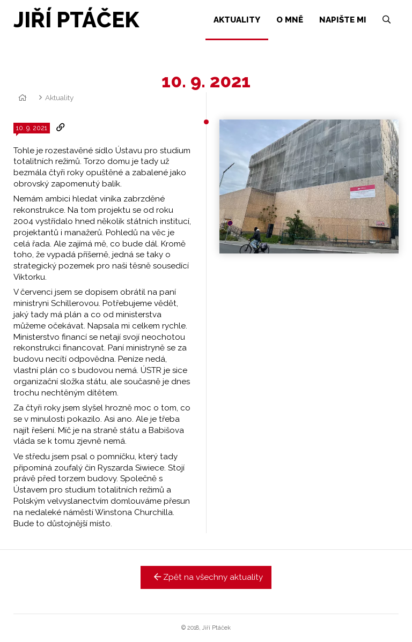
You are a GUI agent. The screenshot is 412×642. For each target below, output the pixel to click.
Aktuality (59, 97)
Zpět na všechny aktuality (206, 577)
